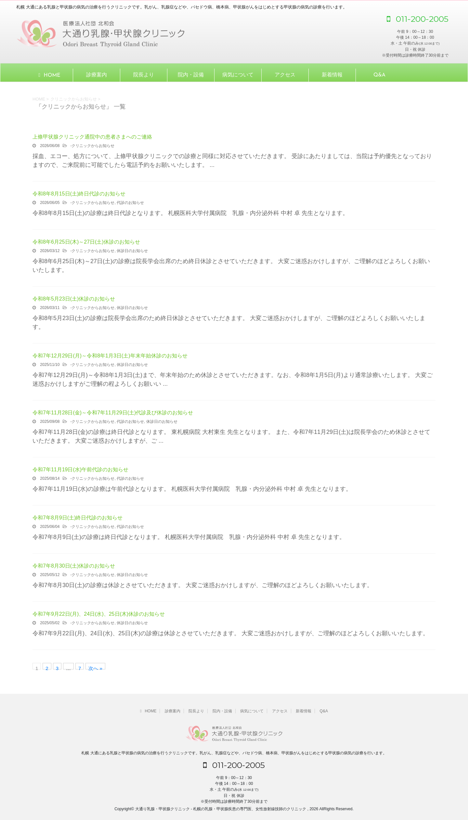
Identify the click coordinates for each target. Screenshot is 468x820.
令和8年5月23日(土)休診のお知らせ (73, 299)
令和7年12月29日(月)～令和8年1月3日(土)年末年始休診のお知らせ (110, 355)
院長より (143, 75)
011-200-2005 (417, 19)
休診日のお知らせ (132, 251)
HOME (49, 75)
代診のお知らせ (130, 202)
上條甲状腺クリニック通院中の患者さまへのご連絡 (92, 137)
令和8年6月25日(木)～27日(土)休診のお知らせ (86, 242)
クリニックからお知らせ (93, 145)
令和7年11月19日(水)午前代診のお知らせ (80, 469)
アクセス (285, 75)
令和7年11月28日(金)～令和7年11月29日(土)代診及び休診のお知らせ (112, 412)
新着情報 (332, 75)
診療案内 (96, 75)
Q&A (379, 75)
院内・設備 (191, 75)
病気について (238, 75)
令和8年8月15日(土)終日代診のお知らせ (78, 193)
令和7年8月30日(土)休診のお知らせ (73, 566)
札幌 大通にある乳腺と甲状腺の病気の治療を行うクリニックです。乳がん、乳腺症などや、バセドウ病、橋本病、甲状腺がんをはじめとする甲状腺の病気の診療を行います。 (233, 753)
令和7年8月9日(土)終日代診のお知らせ (77, 517)
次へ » (95, 667)
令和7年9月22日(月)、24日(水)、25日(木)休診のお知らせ (98, 614)
